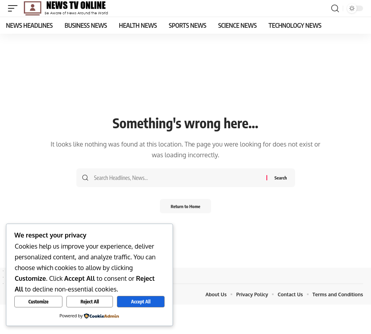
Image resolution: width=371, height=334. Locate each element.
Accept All (140, 302)
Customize (38, 302)
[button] (14, 8)
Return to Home (185, 207)
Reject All (89, 302)
